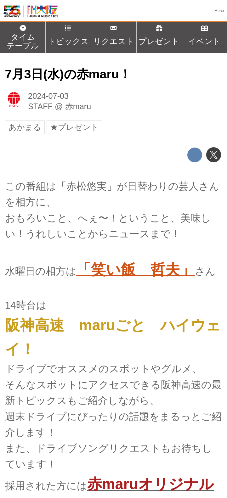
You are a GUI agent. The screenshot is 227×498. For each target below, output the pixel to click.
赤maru (78, 106)
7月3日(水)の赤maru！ (68, 74)
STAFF (40, 106)
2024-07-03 (48, 96)
